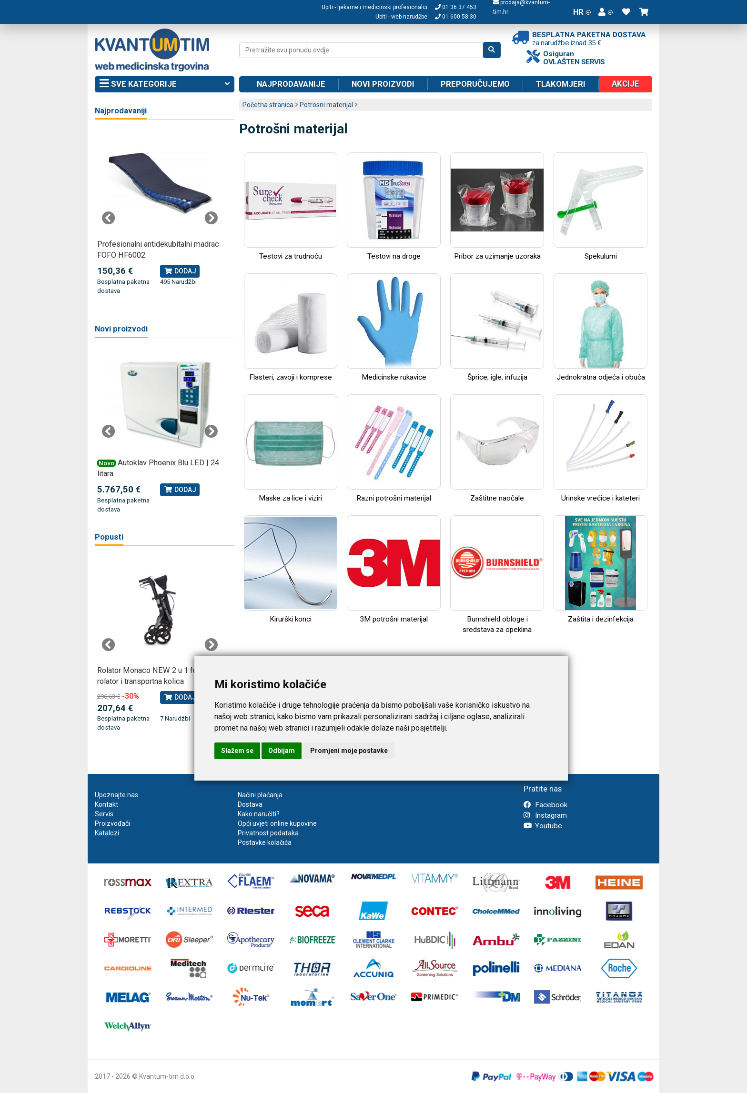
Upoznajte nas (116, 795)
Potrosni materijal (326, 105)
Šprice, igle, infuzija (497, 327)
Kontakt (106, 804)
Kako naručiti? (259, 814)
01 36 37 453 (455, 7)
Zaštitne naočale (497, 448)
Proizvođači (112, 823)
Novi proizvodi (383, 84)
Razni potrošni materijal (394, 448)
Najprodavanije (291, 84)
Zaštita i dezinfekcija (600, 569)
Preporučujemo (475, 84)
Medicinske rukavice (394, 327)
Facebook (545, 805)
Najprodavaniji (121, 110)
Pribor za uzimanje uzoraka (497, 206)
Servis (104, 814)
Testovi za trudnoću (291, 206)
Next (211, 218)
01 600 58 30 (455, 16)
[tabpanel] (160, 213)
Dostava (250, 804)
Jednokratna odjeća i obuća (600, 327)
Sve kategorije (165, 84)
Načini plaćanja (260, 795)
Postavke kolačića (265, 842)
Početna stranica (267, 105)
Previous (108, 218)
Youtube (543, 826)
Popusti (109, 536)
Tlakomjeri (560, 84)
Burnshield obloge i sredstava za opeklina (497, 574)
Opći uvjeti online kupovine (277, 823)
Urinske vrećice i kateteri (600, 448)
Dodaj (179, 271)
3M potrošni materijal (394, 569)
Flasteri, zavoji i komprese (291, 327)
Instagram (545, 815)
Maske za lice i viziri (291, 448)
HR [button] (582, 12)
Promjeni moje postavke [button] (349, 750)
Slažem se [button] (237, 750)
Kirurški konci (291, 569)
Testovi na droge (394, 206)
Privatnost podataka (268, 833)
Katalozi (107, 833)
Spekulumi (600, 206)
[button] (605, 11)
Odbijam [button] (281, 750)
